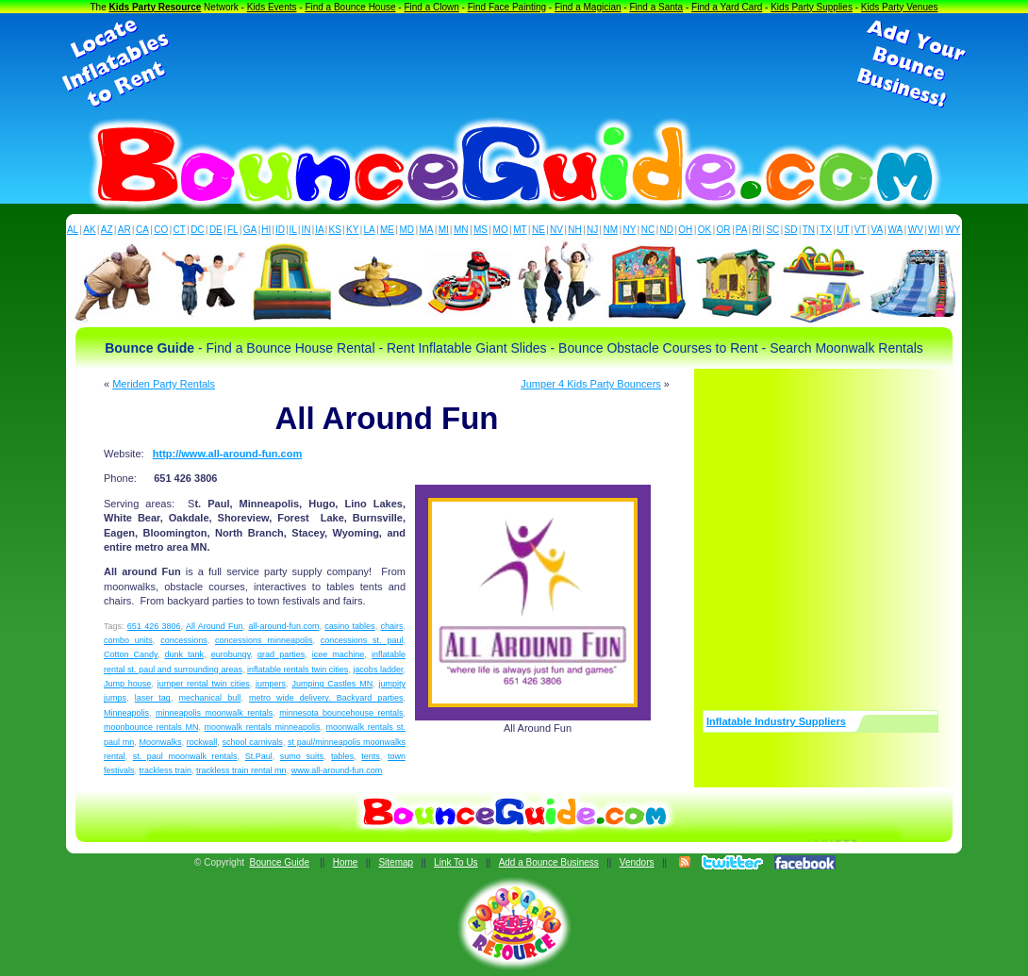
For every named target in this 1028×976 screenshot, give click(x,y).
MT (519, 229)
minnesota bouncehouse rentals (341, 713)
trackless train (166, 770)
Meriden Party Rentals (163, 383)
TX (826, 229)
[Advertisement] (514, 64)
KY (352, 229)
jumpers (271, 683)
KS (335, 229)
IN (305, 229)
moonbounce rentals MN (151, 727)
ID (280, 229)
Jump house (127, 683)
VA (877, 229)
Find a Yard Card (726, 7)
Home (345, 862)
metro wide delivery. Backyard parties (326, 698)
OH (685, 229)
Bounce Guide (279, 862)
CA (142, 229)
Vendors (637, 862)
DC (197, 229)
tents (370, 756)
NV (556, 229)
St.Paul (259, 756)
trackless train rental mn (241, 770)
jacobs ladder (378, 669)
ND (666, 229)
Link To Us (456, 862)
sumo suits (301, 756)
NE (538, 229)
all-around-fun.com (283, 626)
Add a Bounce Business (549, 862)
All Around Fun (214, 626)
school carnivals (253, 742)
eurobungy (231, 654)
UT (843, 229)
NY (629, 229)
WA (896, 229)
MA (427, 229)
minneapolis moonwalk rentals (214, 713)
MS (480, 229)
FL (233, 229)
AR (124, 229)
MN (461, 229)
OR (724, 229)
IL (293, 229)
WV (915, 229)
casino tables (349, 626)
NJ (592, 229)
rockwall (202, 742)
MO (500, 229)
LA (369, 229)
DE (216, 229)
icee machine (338, 654)
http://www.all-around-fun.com (227, 453)
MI (444, 229)
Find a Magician (588, 7)
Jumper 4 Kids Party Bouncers (591, 383)
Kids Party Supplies (812, 7)
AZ (107, 229)
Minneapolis (126, 713)
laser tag (153, 698)
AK (89, 229)
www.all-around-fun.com (337, 770)
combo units (128, 640)
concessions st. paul (362, 640)
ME (387, 229)
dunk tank (185, 654)
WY (952, 229)
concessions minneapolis (263, 640)
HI (266, 229)
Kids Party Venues (899, 7)
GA (250, 229)
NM (611, 229)
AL (72, 229)
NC (648, 229)
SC (772, 229)
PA (742, 229)
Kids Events (272, 7)
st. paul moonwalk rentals (185, 756)
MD (407, 229)
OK (704, 229)
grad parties (281, 654)
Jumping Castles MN (332, 683)
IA (319, 229)
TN (809, 229)
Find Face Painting (507, 7)
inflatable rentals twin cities (297, 669)
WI (933, 229)
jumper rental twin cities (204, 683)
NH (574, 229)
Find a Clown (431, 7)
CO (161, 229)
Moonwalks (160, 742)
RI (756, 229)
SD (791, 229)
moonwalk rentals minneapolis (263, 727)
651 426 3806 (154, 626)
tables (342, 756)
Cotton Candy (131, 654)
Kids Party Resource (155, 7)
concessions (183, 640)
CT (180, 229)
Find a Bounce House (350, 7)
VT (860, 229)
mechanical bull (210, 698)
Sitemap (395, 862)
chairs (391, 626)
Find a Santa (656, 7)
